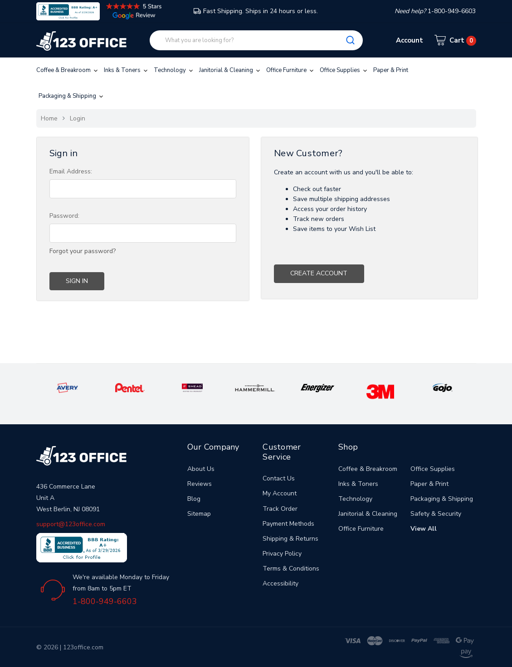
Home (49, 118)
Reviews (199, 484)
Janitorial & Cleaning (230, 70)
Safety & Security (435, 513)
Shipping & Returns (290, 538)
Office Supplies (344, 70)
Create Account (318, 273)
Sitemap (199, 513)
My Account (280, 493)
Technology (174, 70)
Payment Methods (288, 523)
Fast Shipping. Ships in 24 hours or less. (256, 11)
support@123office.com (70, 524)
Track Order (280, 508)
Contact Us (279, 478)
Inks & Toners (126, 70)
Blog (193, 498)
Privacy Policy (282, 553)
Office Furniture (290, 70)
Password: (64, 215)
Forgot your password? (82, 251)
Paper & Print (390, 70)
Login (77, 118)
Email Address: (70, 171)
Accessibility (280, 583)
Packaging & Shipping (72, 96)
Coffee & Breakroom (67, 70)
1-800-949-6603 (105, 601)
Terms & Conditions (291, 568)
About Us (201, 469)
